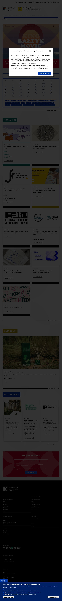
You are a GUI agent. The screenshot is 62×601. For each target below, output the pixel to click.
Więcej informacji (13, 587)
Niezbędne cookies (8, 590)
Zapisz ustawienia (8, 597)
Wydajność (6, 592)
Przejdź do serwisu (44, 73)
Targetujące (7, 594)
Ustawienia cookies (4, 581)
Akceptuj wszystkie (53, 597)
